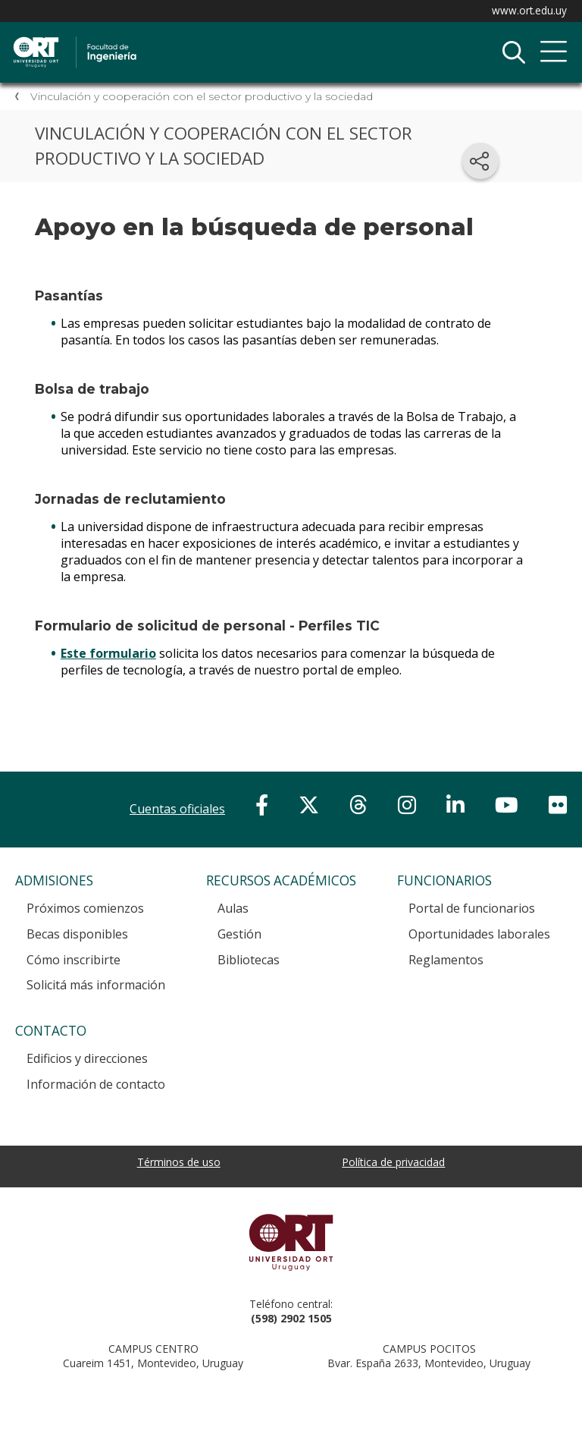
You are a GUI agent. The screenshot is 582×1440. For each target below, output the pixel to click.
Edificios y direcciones (87, 1058)
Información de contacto (96, 1084)
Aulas (233, 908)
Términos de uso (179, 1162)
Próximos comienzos (85, 908)
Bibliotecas (248, 959)
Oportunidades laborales (479, 934)
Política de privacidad (393, 1162)
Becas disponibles (77, 934)
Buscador (514, 52)
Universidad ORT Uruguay (291, 1242)
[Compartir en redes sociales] (480, 161)
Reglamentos (445, 959)
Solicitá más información (96, 984)
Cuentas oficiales (177, 808)
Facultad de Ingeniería (170, 38)
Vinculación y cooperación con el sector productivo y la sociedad (201, 96)
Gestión (239, 934)
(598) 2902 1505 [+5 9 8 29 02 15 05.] (291, 1318)
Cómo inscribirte (73, 959)
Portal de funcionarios (471, 908)
